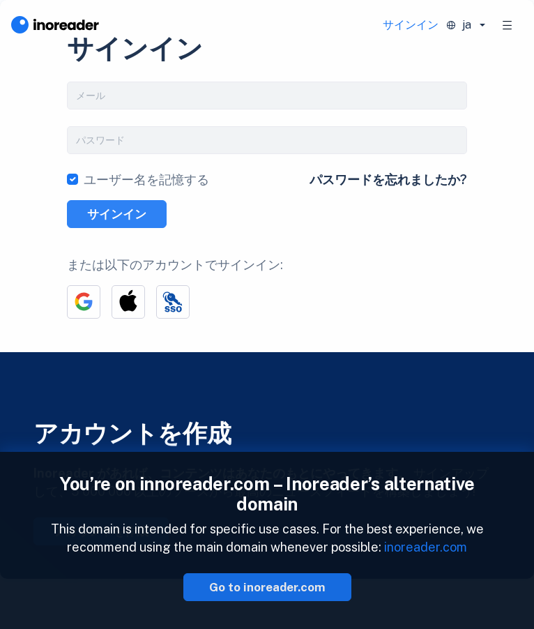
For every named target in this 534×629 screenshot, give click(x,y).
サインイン (410, 24)
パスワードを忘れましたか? (388, 179)
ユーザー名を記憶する (146, 179)
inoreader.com (425, 547)
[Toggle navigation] (507, 25)
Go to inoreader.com (267, 587)
